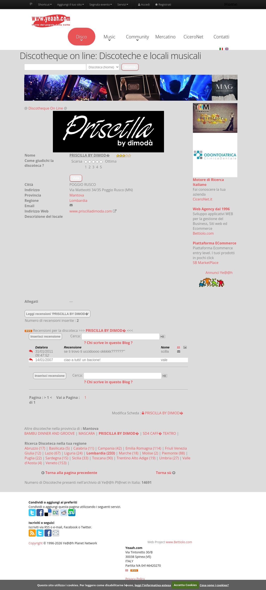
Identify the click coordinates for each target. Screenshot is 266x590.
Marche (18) (129, 453)
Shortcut (45, 4)
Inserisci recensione (45, 336)
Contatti (221, 37)
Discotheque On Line (45, 108)
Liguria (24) (73, 453)
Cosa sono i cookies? (214, 585)
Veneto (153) (57, 462)
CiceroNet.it (202, 199)
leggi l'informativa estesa (153, 585)
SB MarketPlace (205, 262)
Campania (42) (110, 448)
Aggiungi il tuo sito (70, 4)
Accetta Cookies (185, 585)
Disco (81, 37)
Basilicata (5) (59, 448)
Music (109, 37)
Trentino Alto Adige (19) (136, 458)
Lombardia (79, 200)
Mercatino (165, 37)
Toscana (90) (103, 458)
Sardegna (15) (57, 458)
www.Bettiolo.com (179, 542)
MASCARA (86, 433)
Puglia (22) (34, 458)
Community (137, 37)
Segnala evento (100, 4)
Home (230, 4)
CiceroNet (193, 37)
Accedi (144, 4)
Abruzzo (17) (35, 448)
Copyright (36, 543)
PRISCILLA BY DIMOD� (106, 330)
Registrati (163, 4)
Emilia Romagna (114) (144, 448)
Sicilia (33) (80, 458)
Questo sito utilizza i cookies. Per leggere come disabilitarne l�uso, (85, 585)
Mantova (77, 195)
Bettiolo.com (203, 233)
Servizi (122, 4)
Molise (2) (150, 453)
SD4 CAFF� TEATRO (159, 433)
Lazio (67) (53, 453)
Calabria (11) (84, 448)
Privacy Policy (135, 579)
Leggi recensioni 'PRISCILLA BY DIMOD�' (57, 314)
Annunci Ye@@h (219, 272)
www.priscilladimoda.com (91, 211)
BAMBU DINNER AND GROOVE (49, 433)
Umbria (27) (169, 458)
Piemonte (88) (174, 453)
